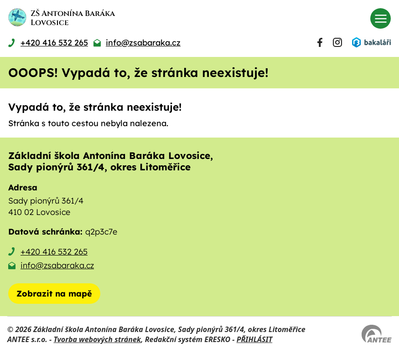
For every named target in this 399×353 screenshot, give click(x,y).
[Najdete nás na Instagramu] (337, 42)
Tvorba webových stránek (97, 339)
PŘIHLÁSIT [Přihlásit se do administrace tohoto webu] (254, 339)
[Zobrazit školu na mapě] (54, 293)
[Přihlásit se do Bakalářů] (371, 42)
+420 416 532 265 (54, 251)
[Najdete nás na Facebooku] (320, 42)
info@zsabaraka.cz (57, 265)
